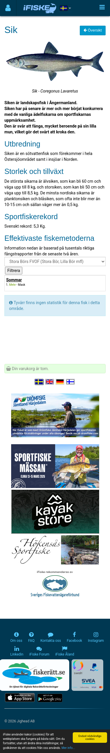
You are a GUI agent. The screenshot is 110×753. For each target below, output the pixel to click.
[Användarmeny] (8, 8)
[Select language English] (50, 382)
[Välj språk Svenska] (39, 382)
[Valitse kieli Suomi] (70, 382)
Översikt (93, 30)
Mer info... (68, 747)
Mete (12, 284)
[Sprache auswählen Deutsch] (60, 382)
